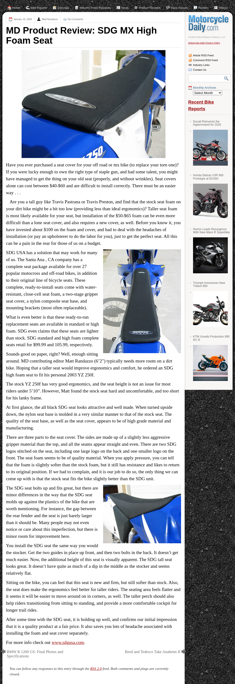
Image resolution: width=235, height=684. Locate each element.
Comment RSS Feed (205, 60)
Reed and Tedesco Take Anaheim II (152, 651)
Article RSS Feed (203, 55)
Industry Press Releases (95, 8)
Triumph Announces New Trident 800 (209, 284)
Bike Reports (39, 8)
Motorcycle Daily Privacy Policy (204, 42)
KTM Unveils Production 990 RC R (211, 338)
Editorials (63, 8)
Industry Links (201, 65)
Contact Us (199, 69)
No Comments (75, 19)
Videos (223, 8)
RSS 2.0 (96, 668)
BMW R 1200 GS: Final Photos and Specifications (35, 653)
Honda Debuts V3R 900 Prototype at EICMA (208, 177)
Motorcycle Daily (209, 23)
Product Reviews (149, 8)
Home (16, 8)
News (125, 8)
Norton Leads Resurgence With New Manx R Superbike (211, 231)
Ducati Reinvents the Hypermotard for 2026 (207, 123)
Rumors (203, 8)
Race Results (179, 8)
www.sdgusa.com (68, 642)
